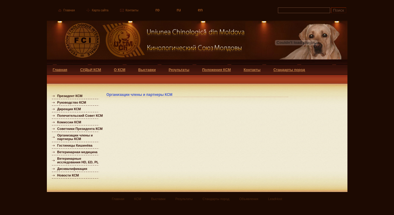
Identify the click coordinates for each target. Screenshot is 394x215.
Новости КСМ (68, 175)
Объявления (248, 199)
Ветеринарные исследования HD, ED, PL (78, 160)
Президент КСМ (70, 96)
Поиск (338, 10)
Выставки (147, 70)
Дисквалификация (72, 169)
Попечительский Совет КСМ (80, 115)
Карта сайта (100, 10)
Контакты (131, 10)
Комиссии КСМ (69, 122)
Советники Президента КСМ (80, 128)
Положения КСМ (216, 70)
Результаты (179, 70)
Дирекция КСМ (69, 109)
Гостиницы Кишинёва (75, 145)
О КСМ (119, 70)
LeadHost (275, 199)
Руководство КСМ (71, 102)
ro (158, 9)
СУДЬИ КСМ (90, 70)
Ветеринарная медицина (77, 152)
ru (179, 9)
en (200, 9)
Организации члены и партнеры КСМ (75, 137)
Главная (69, 10)
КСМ (137, 199)
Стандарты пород (289, 70)
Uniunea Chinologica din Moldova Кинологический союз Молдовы (146, 42)
